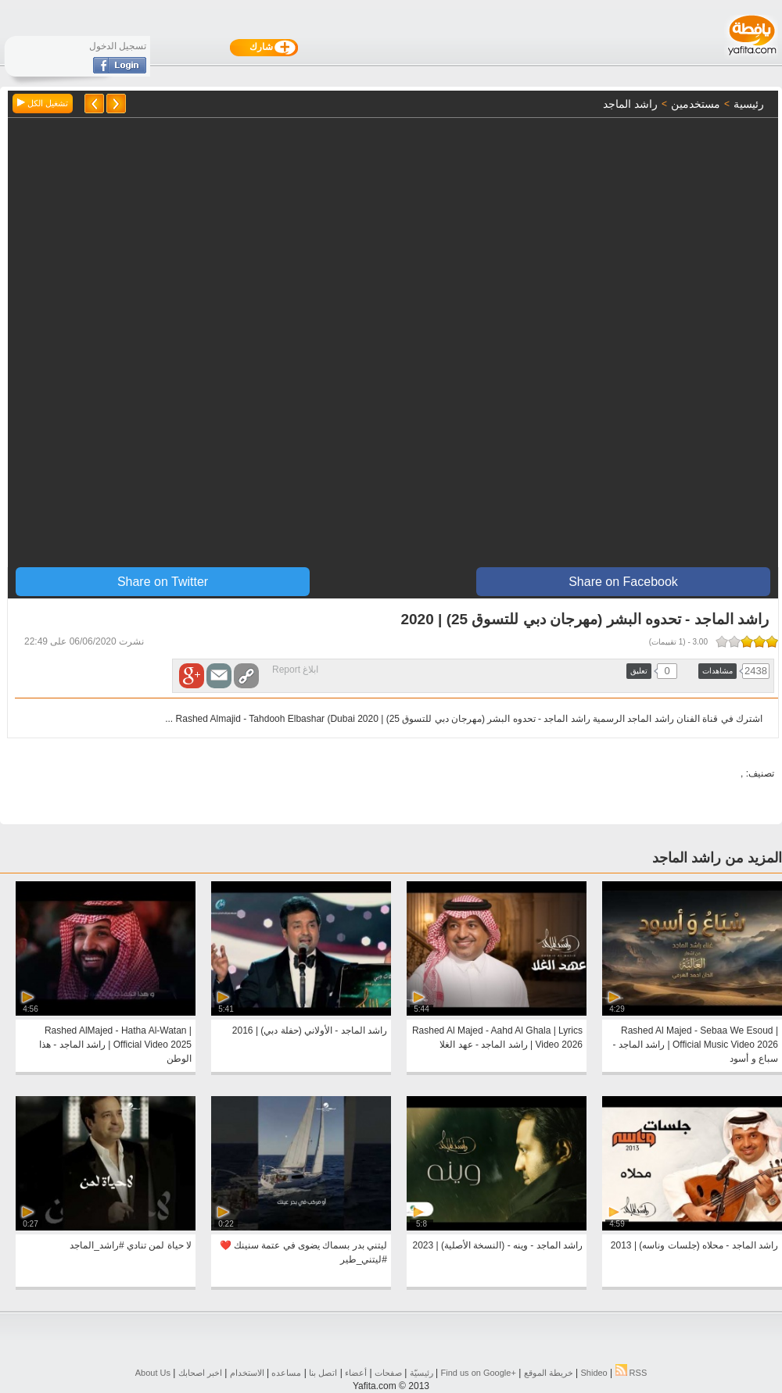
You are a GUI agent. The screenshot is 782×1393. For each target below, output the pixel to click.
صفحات (388, 1372)
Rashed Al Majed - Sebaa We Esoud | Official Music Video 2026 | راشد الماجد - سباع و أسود (695, 1044)
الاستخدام (247, 1372)
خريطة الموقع (548, 1372)
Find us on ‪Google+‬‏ (478, 1372)
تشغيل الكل (42, 103)
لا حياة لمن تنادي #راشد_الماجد (131, 1245)
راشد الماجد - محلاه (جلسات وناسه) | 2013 (694, 1245)
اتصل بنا (323, 1372)
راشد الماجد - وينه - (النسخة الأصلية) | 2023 (498, 1245)
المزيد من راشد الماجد (717, 858)
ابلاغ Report (295, 669)
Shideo (593, 1372)
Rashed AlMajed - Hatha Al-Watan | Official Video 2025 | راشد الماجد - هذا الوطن (115, 1044)
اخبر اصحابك (200, 1372)
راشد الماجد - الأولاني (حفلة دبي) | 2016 (309, 1030)
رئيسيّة (421, 1372)
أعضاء (356, 1372)
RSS (631, 1372)
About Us (152, 1372)
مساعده (286, 1372)
